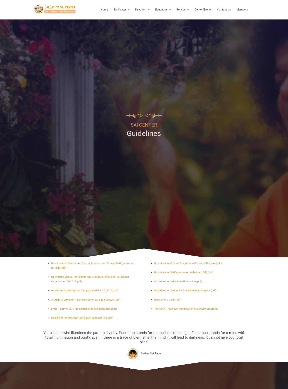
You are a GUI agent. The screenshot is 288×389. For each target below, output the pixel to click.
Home (104, 9)
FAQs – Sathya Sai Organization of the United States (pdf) (86, 309)
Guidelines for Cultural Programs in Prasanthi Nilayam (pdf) (190, 263)
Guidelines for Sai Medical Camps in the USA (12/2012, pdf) (87, 290)
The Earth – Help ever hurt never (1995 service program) (188, 309)
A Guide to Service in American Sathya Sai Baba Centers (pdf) (88, 299)
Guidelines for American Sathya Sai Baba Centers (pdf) (84, 318)
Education (161, 9)
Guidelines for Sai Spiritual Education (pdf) (180, 281)
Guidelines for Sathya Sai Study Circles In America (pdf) (188, 290)
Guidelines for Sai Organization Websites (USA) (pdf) (186, 272)
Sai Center (120, 9)
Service (181, 9)
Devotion (140, 9)
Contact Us (224, 9)
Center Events (203, 9)
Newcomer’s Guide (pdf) (168, 299)
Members (242, 9)
